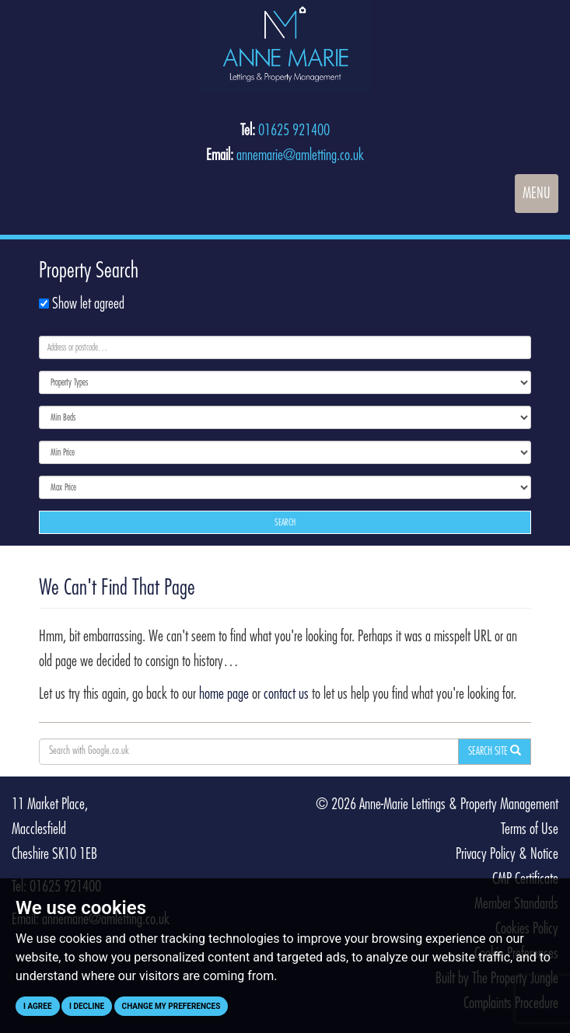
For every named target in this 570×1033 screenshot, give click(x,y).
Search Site (494, 751)
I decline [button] (86, 1006)
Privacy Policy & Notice (507, 854)
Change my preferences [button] (171, 1006)
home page (224, 694)
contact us (286, 694)
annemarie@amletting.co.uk (300, 155)
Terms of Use (529, 829)
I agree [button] (37, 1006)
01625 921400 (294, 130)
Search (285, 522)
